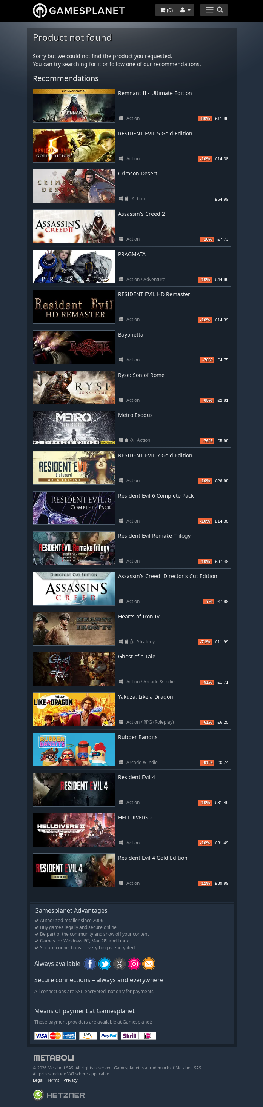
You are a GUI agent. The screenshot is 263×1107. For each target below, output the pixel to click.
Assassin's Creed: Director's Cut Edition (167, 576)
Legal (38, 1080)
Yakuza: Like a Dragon (145, 696)
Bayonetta (130, 334)
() (166, 10)
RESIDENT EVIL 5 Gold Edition (155, 133)
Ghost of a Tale (136, 656)
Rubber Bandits (138, 737)
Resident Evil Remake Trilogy (154, 535)
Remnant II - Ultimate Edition (155, 93)
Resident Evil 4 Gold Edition (153, 857)
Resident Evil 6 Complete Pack (156, 495)
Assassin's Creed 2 (141, 213)
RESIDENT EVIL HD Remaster (154, 294)
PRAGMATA (132, 254)
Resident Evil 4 (136, 777)
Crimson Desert (137, 173)
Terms (53, 1080)
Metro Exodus (135, 414)
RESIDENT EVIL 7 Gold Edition (155, 455)
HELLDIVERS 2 (135, 817)
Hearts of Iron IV (139, 616)
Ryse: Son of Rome (141, 374)
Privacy (70, 1080)
